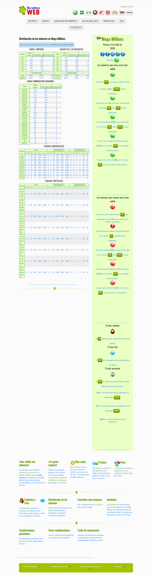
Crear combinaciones (59, 530)
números (77, 467)
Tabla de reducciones (88, 530)
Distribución (52, 508)
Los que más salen (90, 21)
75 (116, 274)
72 (123, 214)
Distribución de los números (57, 501)
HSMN (90, 569)
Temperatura (109, 21)
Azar (122, 21)
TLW (39, 566)
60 (100, 293)
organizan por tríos (121, 471)
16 (100, 165)
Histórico (32, 21)
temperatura (26, 508)
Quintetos (112, 499)
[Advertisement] (53, 281)
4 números (99, 505)
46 (100, 382)
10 (109, 127)
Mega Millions (113, 39)
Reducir (45, 21)
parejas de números (102, 468)
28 (100, 360)
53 (118, 108)
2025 (117, 397)
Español (124, 7)
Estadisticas (76, 27)
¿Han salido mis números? (65, 21)
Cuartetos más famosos (90, 499)
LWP (70, 566)
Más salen (80, 462)
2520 (117, 89)
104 (120, 127)
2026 (116, 411)
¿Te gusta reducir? (53, 463)
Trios (123, 462)
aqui (123, 566)
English (130, 7)
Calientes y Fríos (30, 501)
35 (116, 146)
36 (109, 108)
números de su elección (28, 472)
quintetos (113, 505)
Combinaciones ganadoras (27, 531)
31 (106, 82)
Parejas (102, 462)
